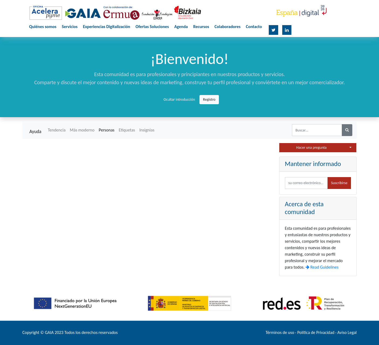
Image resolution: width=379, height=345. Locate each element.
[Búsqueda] (347, 130)
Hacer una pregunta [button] (311, 147)
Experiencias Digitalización (106, 26)
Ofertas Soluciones (152, 26)
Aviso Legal (347, 332)
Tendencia (57, 130)
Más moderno (82, 130)
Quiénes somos (42, 26)
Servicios (70, 26)
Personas (106, 130)
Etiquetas (127, 130)
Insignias (146, 130)
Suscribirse (339, 183)
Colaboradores (227, 26)
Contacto (254, 26)
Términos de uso (280, 332)
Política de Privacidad (316, 332)
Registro (209, 99)
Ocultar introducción (179, 99)
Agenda (181, 26)
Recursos (201, 26)
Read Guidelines (322, 267)
